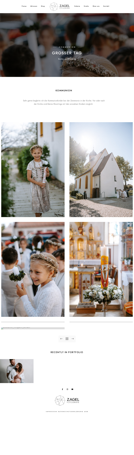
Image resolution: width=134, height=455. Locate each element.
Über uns (96, 6)
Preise (24, 6)
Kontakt (106, 6)
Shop (43, 6)
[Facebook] (63, 427)
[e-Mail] (73, 427)
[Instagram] (68, 427)
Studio (86, 6)
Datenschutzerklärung (70, 449)
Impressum (51, 449)
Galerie (77, 6)
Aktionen (33, 6)
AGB (86, 449)
